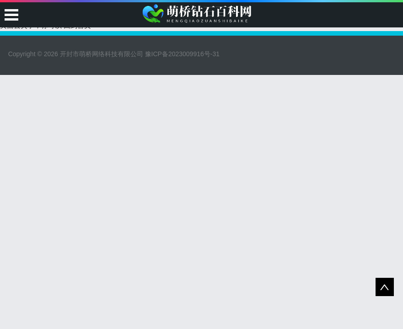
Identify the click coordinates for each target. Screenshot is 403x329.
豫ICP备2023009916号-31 (182, 54)
